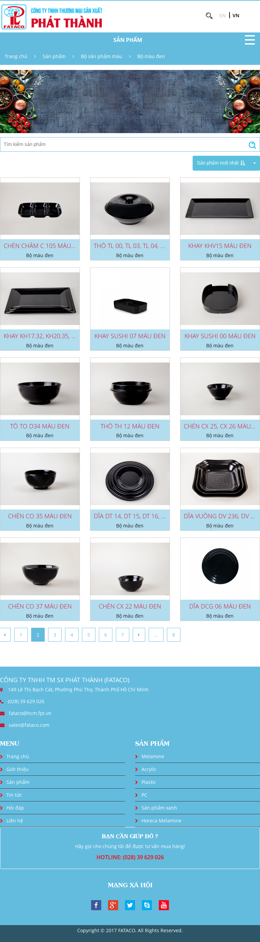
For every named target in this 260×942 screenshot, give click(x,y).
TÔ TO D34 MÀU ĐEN (39, 426)
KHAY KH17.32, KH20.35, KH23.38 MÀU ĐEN (63, 336)
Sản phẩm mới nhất (221, 163)
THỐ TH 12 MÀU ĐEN (130, 426)
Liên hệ (14, 820)
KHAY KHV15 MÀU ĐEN (220, 246)
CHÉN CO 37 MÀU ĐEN (40, 606)
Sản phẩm (54, 56)
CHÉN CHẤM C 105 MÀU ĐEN (44, 246)
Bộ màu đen (151, 56)
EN (222, 15)
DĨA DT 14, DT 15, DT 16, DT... (133, 516)
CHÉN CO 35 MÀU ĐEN (40, 516)
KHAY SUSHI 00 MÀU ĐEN (220, 336)
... (156, 634)
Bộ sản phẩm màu (101, 56)
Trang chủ (16, 56)
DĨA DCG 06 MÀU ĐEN (220, 606)
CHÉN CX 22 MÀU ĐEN (130, 606)
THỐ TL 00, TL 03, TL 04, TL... (132, 246)
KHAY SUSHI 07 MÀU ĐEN (130, 336)
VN (236, 15)
